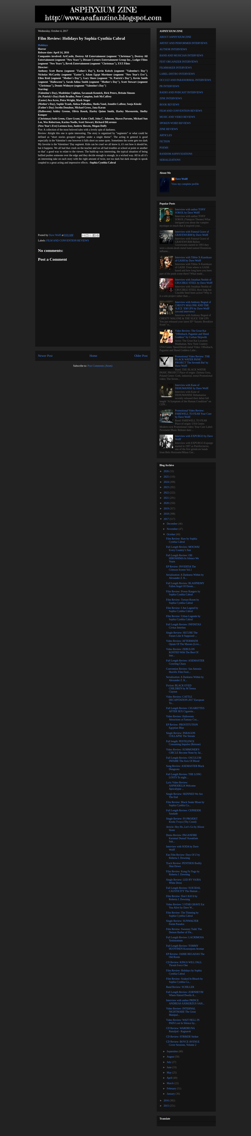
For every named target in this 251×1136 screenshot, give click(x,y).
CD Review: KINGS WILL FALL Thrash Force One (184, 964)
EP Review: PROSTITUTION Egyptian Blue (182, 726)
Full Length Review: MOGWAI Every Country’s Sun (182, 549)
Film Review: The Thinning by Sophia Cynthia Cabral (182, 914)
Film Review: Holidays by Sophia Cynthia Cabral (184, 972)
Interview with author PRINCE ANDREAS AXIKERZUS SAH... (185, 1002)
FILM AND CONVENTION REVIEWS (67, 240)
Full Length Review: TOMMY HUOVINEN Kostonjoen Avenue (185, 947)
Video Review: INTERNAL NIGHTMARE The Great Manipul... (181, 1011)
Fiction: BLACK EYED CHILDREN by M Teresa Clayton (181, 688)
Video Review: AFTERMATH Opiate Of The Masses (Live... (183, 643)
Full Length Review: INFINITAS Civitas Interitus (183, 626)
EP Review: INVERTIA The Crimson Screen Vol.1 (181, 568)
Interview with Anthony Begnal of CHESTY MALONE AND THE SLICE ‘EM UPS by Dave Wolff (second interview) (193, 307)
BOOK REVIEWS (169, 104)
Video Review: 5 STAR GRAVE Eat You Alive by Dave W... (185, 906)
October (171, 534)
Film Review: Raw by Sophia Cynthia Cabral (181, 540)
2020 (167, 503)
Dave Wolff (181, 179)
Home (93, 356)
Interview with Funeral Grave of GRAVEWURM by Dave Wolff (192, 233)
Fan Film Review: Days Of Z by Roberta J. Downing (183, 856)
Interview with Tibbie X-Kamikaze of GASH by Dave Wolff (193, 259)
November (172, 529)
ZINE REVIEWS (169, 129)
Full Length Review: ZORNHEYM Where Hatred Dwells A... (184, 994)
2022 (167, 492)
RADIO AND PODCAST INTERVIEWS (181, 92)
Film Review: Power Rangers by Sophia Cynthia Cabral (183, 593)
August (171, 1056)
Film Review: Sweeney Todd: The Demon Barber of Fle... (184, 931)
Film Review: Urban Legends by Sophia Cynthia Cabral (183, 618)
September (172, 1051)
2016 (167, 1100)
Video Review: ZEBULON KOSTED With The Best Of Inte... (182, 652)
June (169, 1067)
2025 (167, 476)
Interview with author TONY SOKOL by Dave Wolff (190, 211)
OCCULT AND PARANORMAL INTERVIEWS (185, 80)
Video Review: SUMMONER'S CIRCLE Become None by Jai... (184, 751)
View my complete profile (185, 184)
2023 (167, 487)
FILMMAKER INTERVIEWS (176, 67)
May (169, 1072)
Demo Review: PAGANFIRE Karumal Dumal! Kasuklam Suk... (182, 838)
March (170, 1083)
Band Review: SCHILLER (180, 987)
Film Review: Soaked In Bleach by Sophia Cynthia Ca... (184, 980)
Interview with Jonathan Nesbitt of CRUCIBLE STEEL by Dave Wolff (193, 281)
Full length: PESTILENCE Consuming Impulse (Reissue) (183, 743)
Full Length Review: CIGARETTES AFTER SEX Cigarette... (185, 710)
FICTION (165, 141)
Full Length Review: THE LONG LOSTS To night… (183, 776)
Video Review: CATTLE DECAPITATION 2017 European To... (185, 700)
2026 (167, 471)
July (169, 1062)
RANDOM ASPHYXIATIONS (176, 153)
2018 (167, 513)
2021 (167, 497)
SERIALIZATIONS (170, 159)
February (172, 1088)
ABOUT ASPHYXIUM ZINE (175, 37)
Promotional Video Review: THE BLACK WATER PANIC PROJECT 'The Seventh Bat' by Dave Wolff (192, 361)
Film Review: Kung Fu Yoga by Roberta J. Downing (183, 873)
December (172, 523)
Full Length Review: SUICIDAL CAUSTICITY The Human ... (183, 890)
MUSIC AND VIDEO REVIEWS (177, 117)
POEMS (164, 147)
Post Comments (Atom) (100, 365)
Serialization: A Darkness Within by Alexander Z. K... (185, 576)
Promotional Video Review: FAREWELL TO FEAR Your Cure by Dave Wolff (193, 413)
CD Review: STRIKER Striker (182, 1036)
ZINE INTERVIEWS (171, 98)
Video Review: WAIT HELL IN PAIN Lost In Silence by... (183, 1022)
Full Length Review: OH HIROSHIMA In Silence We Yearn (182, 558)
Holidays (43, 45)
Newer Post (45, 356)
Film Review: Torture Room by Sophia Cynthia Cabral (182, 601)
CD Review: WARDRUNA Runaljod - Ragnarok (180, 1030)
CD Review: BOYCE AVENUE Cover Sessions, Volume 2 (183, 1043)
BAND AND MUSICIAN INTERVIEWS (181, 55)
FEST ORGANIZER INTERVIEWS (179, 61)
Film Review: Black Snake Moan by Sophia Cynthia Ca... (185, 804)
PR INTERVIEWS (169, 86)
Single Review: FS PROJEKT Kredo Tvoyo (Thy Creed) (182, 820)
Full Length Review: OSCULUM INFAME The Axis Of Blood (183, 759)
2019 (167, 508)
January (171, 1093)
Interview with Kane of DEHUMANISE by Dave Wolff (191, 387)
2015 (167, 1105)
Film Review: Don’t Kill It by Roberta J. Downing (181, 898)
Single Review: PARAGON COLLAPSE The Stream (180, 735)
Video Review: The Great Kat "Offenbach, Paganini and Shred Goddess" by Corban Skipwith (192, 334)
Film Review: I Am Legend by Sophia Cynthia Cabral (182, 610)
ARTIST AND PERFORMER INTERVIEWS (183, 43)
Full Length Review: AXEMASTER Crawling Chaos (185, 662)
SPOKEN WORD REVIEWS (175, 123)
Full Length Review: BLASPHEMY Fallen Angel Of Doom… (185, 585)
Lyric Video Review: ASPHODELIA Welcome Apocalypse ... (181, 785)
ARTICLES (166, 135)
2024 (167, 482)
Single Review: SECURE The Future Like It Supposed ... (182, 634)
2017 (167, 519)
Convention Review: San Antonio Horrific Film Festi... (183, 670)
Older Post (141, 356)
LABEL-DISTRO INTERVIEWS (177, 73)
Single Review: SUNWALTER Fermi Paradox (182, 923)
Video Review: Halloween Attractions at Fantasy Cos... (182, 718)
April (170, 1077)
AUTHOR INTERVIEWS (173, 49)
